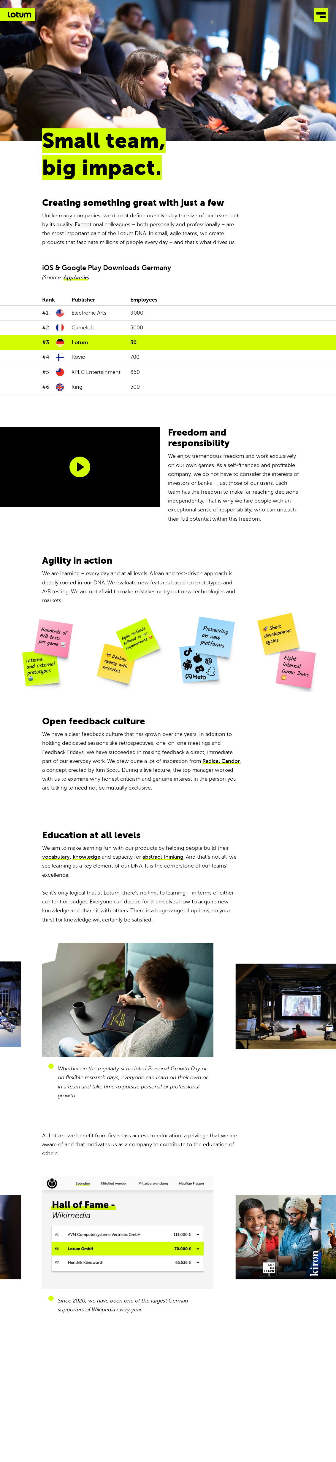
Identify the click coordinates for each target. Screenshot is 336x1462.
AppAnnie (76, 277)
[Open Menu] (321, 16)
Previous (84, 1009)
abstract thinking (162, 857)
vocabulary (56, 857)
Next (252, 1009)
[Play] (79, 467)
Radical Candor (221, 761)
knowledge (86, 857)
